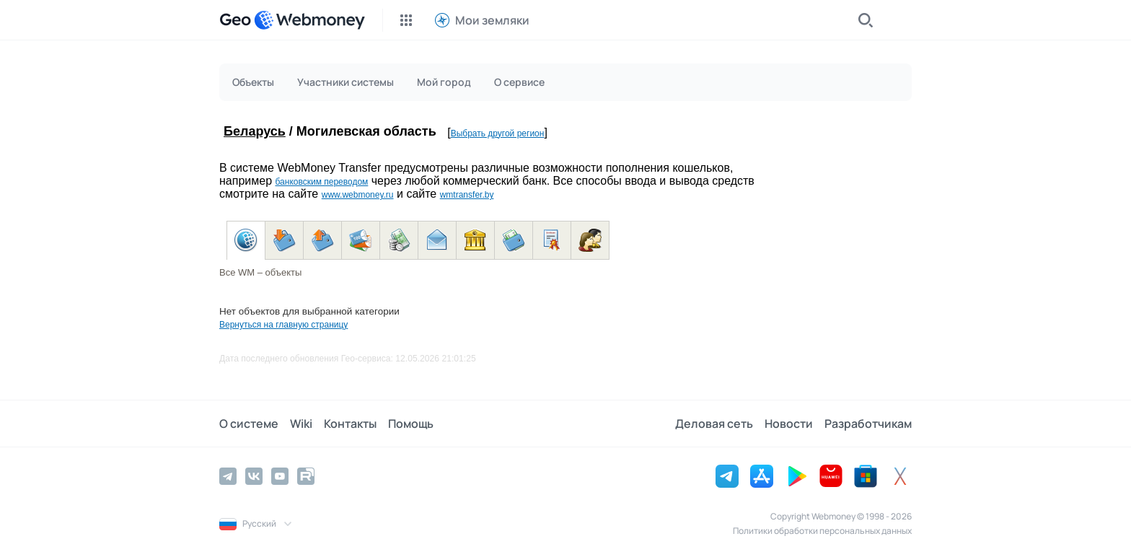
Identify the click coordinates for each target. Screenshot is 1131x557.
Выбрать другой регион (498, 133)
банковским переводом (321, 182)
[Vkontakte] (254, 476)
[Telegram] (228, 476)
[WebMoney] (309, 20)
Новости (789, 423)
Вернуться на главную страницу (283, 325)
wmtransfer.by (467, 195)
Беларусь (255, 131)
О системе (248, 423)
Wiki (301, 423)
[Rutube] (305, 476)
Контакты (350, 423)
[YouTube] (280, 476)
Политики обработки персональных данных (822, 531)
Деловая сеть (714, 423)
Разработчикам (868, 423)
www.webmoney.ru (358, 195)
